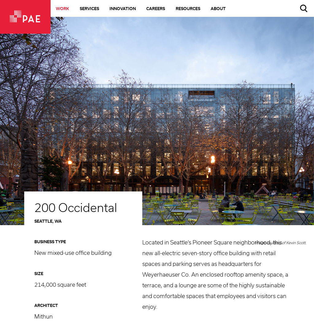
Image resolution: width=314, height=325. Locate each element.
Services (89, 9)
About (218, 9)
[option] (157, 128)
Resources (188, 9)
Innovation (122, 9)
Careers (155, 9)
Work (62, 9)
